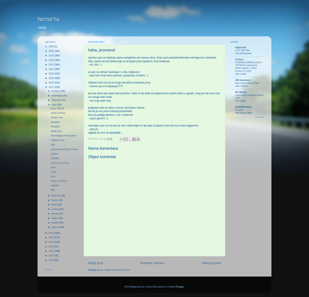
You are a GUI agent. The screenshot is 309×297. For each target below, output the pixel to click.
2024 (52, 55)
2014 (52, 242)
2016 (52, 233)
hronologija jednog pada (63, 135)
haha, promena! (59, 181)
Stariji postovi (211, 263)
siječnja (56, 227)
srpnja (55, 200)
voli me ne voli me (60, 163)
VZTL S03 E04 (242, 50)
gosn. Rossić (57, 108)
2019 (52, 78)
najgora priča (57, 140)
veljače (55, 222)
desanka (55, 122)
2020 (52, 73)
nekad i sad (57, 117)
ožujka (55, 218)
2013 (52, 246)
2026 (52, 46)
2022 (52, 64)
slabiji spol (56, 131)
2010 (52, 255)
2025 (52, 51)
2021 (52, 69)
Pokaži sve (260, 117)
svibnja (55, 209)
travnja (55, 213)
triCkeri (239, 59)
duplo (53, 172)
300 (53, 190)
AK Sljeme (241, 92)
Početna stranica (152, 263)
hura (53, 167)
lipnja (55, 204)
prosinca (56, 91)
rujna (54, 104)
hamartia (48, 19)
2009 (52, 260)
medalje (55, 158)
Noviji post (95, 263)
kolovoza (56, 195)
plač (53, 144)
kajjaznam (240, 47)
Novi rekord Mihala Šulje (247, 83)
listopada (56, 100)
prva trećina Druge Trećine (64, 149)
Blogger (180, 286)
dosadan (55, 126)
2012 (52, 251)
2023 (52, 60)
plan (53, 176)
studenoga (57, 95)
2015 (52, 237)
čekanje (55, 185)
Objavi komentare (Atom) (117, 270)
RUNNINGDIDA (243, 107)
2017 (52, 87)
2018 (52, 82)
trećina (54, 153)
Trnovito (239, 110)
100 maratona (242, 80)
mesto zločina (58, 113)
